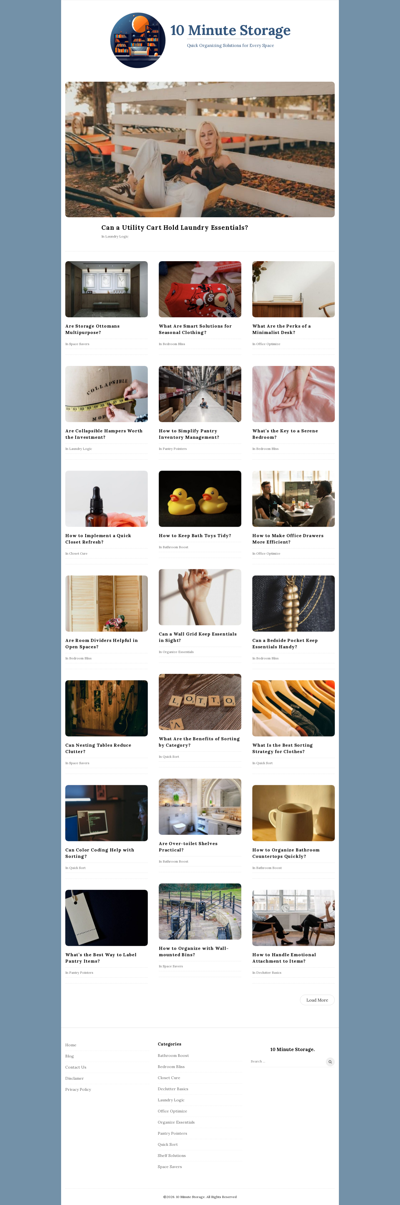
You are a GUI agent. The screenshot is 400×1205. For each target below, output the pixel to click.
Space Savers (79, 344)
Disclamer (74, 1078)
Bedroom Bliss (173, 344)
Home (70, 1044)
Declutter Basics (268, 972)
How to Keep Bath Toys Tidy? (195, 535)
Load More (317, 1000)
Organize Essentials (178, 652)
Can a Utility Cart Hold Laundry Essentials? (174, 227)
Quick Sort (170, 756)
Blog (69, 1056)
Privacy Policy (78, 1089)
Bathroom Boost (175, 547)
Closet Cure (78, 553)
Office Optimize (268, 344)
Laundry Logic (117, 236)
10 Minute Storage (231, 30)
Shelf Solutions (172, 1155)
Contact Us (75, 1067)
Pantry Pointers (174, 448)
